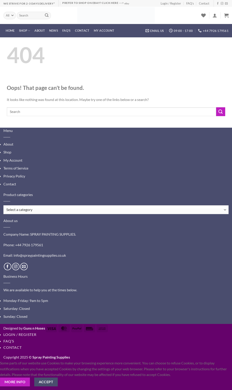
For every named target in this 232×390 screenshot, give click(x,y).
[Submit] (47, 15)
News (53, 30)
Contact (204, 3)
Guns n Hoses (34, 328)
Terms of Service (15, 168)
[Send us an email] (226, 3)
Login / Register (171, 3)
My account (104, 30)
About (39, 30)
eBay (126, 3)
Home (10, 30)
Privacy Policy (14, 176)
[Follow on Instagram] (222, 3)
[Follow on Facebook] (217, 3)
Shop (24, 31)
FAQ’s (190, 3)
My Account (12, 160)
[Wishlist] (203, 15)
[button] (215, 15)
